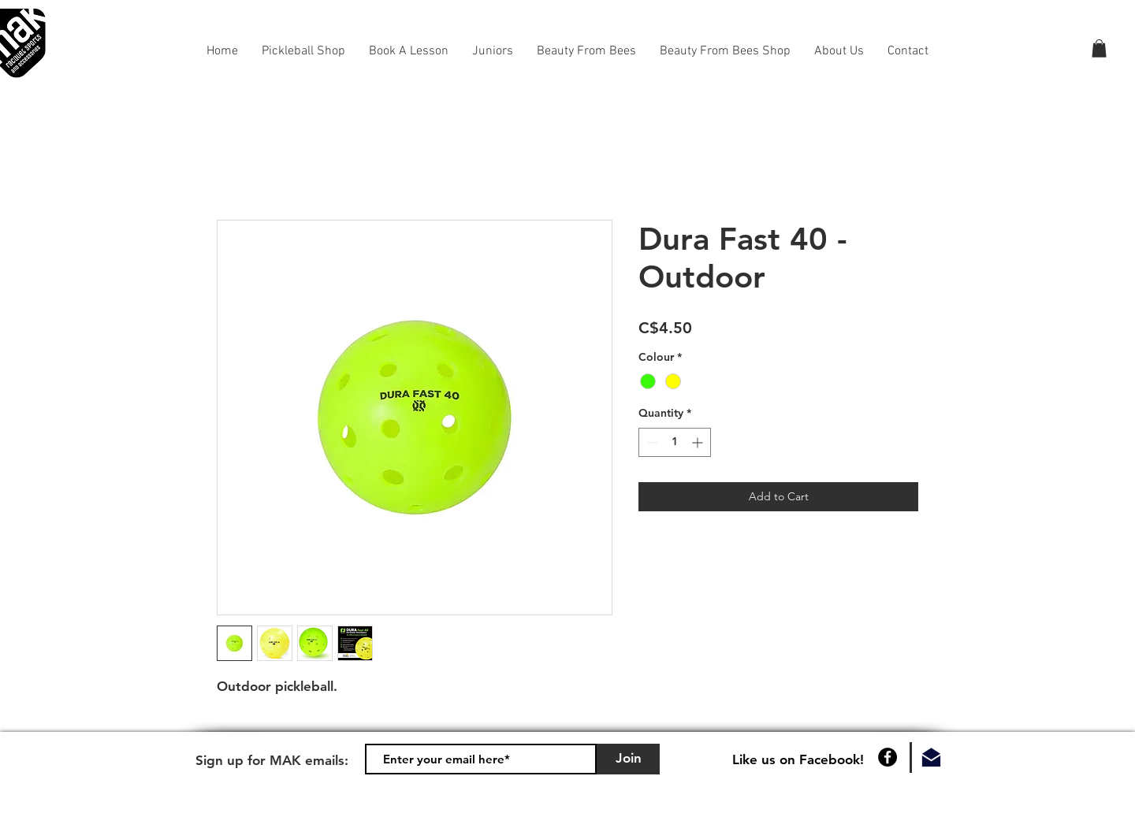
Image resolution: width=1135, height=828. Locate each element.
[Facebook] (887, 757)
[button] (1099, 48)
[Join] (628, 759)
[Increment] (699, 442)
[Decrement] (651, 442)
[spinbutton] (675, 442)
